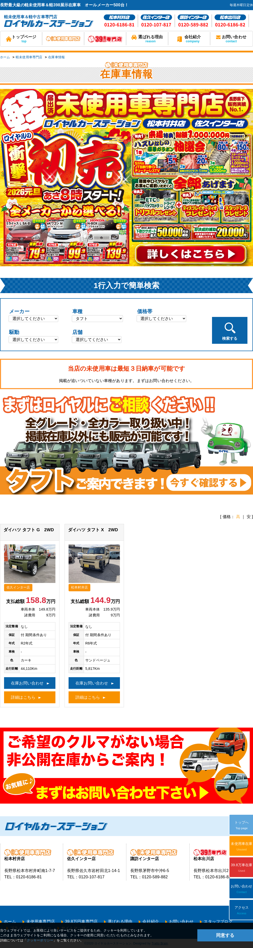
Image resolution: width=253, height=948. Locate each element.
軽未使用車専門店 (29, 57)
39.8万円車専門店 (81, 921)
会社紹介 (189, 39)
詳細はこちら (23, 697)
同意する (225, 935)
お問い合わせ (231, 39)
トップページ (21, 39)
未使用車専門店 (40, 921)
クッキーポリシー (40, 940)
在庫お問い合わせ (27, 683)
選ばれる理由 (147, 39)
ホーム (5, 57)
